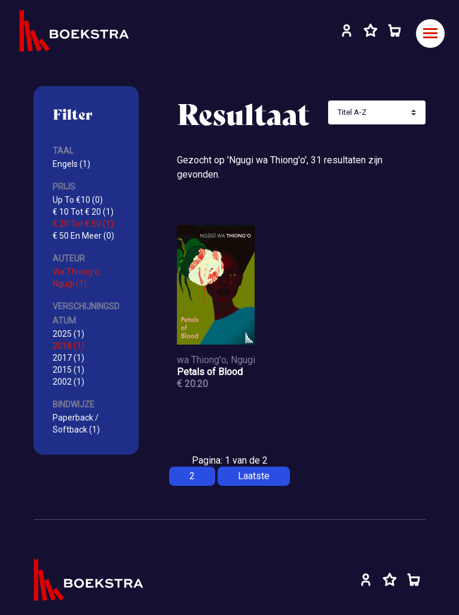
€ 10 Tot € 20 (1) (83, 212)
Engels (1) (71, 164)
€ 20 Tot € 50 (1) (83, 224)
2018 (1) (68, 346)
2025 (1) (68, 334)
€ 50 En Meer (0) (83, 235)
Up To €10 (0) (78, 200)
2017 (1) (68, 358)
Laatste (254, 476)
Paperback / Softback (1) (76, 423)
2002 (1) (68, 381)
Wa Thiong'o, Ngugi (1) (77, 277)
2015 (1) (68, 370)
